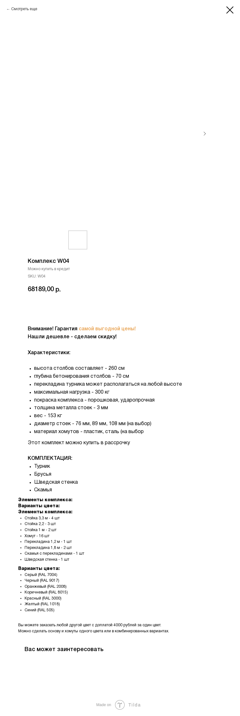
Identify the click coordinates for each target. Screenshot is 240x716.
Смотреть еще (24, 9)
